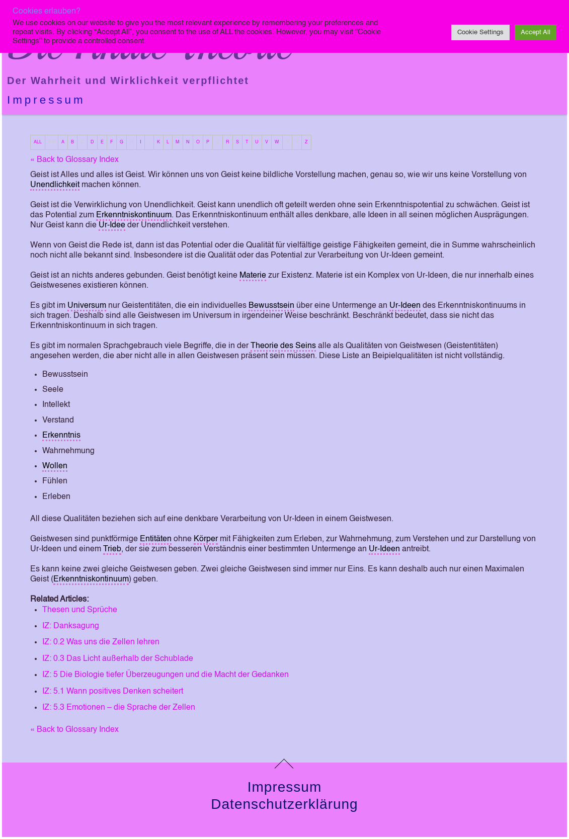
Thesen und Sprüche (79, 610)
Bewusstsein (271, 306)
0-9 (51, 142)
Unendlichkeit (54, 185)
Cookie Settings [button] (480, 32)
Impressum (46, 100)
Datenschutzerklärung (284, 804)
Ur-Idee (112, 225)
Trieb (112, 549)
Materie (252, 276)
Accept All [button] (535, 32)
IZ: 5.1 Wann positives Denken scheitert (112, 692)
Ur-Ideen (405, 306)
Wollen (54, 466)
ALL (38, 142)
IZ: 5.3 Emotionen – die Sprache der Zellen (118, 708)
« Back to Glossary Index (74, 160)
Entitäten (156, 539)
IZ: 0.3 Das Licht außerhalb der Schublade (117, 659)
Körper (206, 539)
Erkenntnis (61, 436)
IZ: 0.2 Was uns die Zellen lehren (100, 642)
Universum (86, 306)
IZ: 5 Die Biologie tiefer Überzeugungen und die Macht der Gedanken (165, 675)
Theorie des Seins (283, 346)
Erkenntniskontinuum (134, 215)
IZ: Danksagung (70, 626)
